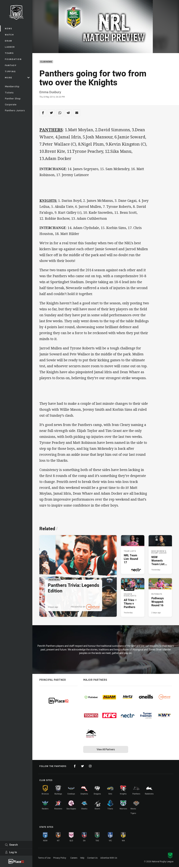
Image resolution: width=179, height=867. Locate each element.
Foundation (13, 59)
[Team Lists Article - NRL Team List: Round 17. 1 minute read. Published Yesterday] (132, 554)
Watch (9, 34)
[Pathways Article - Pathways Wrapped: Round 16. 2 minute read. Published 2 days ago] (160, 597)
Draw (8, 40)
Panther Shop (13, 98)
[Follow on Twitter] (82, 766)
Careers (73, 857)
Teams (9, 53)
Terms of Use (44, 857)
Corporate (11, 104)
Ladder (10, 47)
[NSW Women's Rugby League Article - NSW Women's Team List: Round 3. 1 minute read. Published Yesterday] (160, 554)
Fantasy (11, 65)
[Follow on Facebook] (74, 766)
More (17, 77)
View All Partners (106, 749)
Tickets (9, 92)
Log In (11, 852)
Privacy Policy (59, 857)
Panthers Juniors (15, 110)
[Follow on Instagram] (90, 766)
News (8, 28)
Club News (46, 62)
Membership (12, 86)
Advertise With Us (108, 857)
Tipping (10, 71)
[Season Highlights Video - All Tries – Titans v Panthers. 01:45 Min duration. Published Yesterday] (132, 597)
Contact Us (92, 857)
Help (82, 857)
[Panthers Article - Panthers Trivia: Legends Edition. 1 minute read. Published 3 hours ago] (78, 576)
